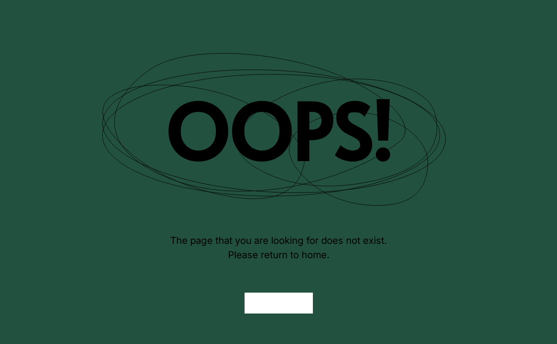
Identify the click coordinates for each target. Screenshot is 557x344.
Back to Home (279, 303)
